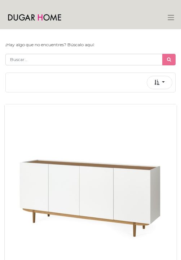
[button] (159, 82)
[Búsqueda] (169, 59)
